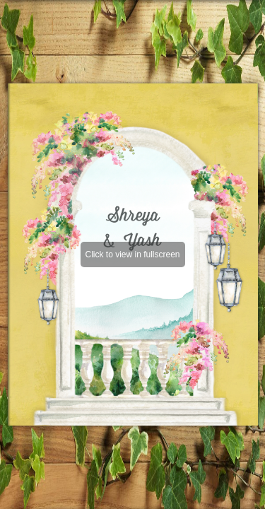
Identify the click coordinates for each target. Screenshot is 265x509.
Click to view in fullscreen (132, 254)
